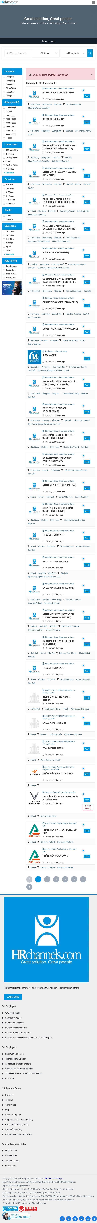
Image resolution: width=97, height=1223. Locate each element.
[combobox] (46, 53)
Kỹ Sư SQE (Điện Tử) (54, 119)
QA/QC (31, 134)
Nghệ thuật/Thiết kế (65, 842)
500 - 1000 (9, 115)
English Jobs (11, 1151)
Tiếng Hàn (8, 96)
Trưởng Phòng (10, 165)
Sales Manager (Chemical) (58, 587)
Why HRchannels (12, 1013)
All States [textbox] (45, 53)
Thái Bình (56, 158)
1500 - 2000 (9, 123)
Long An (55, 394)
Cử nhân (8, 243)
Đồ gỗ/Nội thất (84, 653)
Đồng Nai (57, 104)
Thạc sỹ (8, 250)
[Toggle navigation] (93, 2)
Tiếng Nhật (9, 92)
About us (9, 1100)
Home (44, 41)
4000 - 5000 (9, 134)
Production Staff (53, 535)
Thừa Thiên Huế (57, 264)
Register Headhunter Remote (18, 1032)
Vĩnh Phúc (51, 547)
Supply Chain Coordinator (58, 92)
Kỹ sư (7, 247)
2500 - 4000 (9, 130)
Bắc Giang (42, 211)
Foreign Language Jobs (14, 1144)
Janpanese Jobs (12, 1160)
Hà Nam (41, 497)
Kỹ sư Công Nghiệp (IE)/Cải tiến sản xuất (53, 268)
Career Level (10, 144)
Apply (87, 96)
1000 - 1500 (9, 119)
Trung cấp (8, 235)
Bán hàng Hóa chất (51, 603)
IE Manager (49, 355)
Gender (8, 210)
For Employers (9, 1047)
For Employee (9, 1006)
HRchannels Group (11, 1088)
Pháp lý (66, 709)
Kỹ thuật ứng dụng (53, 630)
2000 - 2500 (9, 127)
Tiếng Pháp (9, 81)
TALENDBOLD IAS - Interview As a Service (24, 1073)
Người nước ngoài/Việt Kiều (39, 241)
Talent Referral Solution (15, 1059)
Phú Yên (51, 653)
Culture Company (13, 1115)
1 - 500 (7, 111)
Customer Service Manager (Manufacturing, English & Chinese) (59, 282)
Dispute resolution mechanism (18, 1134)
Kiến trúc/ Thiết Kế (48, 842)
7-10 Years (9, 200)
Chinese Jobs (11, 1155)
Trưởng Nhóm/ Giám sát (10, 159)
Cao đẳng (8, 239)
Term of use (10, 1105)
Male (7, 216)
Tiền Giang (55, 470)
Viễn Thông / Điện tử (83, 131)
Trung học (8, 231)
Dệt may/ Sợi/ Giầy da (76, 264)
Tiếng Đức (8, 84)
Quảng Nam (44, 264)
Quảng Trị (46, 367)
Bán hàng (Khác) (83, 211)
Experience (10, 179)
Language (9, 71)
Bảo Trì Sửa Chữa (81, 497)
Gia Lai (43, 653)
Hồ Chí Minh (35, 104)
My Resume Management (16, 1027)
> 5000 (7, 138)
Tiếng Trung (9, 88)
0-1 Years (8, 185)
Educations (10, 226)
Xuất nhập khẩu (55, 734)
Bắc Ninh (51, 211)
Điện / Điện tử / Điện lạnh (50, 760)
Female (8, 219)
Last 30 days (9, 278)
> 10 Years (9, 204)
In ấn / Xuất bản (34, 317)
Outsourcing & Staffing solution (19, 1069)
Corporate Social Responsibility (19, 1119)
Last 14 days (9, 274)
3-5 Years (8, 192)
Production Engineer (55, 561)
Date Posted (10, 260)
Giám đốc (8, 169)
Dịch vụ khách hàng (73, 104)
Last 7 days (9, 270)
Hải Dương (45, 131)
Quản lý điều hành (35, 603)
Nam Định (43, 626)
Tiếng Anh (8, 77)
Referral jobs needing (14, 1023)
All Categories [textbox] (72, 53)
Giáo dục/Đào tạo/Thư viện (74, 520)
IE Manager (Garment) (56, 252)
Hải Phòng (35, 131)
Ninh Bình (50, 497)
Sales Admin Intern (54, 722)
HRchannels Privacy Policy (17, 1124)
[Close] (91, 74)
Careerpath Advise (13, 1018)
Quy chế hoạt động (13, 1129)
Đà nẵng (34, 264)
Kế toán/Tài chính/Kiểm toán (76, 470)
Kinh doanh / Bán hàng (60, 161)
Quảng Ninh (56, 131)
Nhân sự (84, 394)
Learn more (13, 997)
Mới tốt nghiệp (10, 150)
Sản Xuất (69, 131)
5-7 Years (8, 196)
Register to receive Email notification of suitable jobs (28, 1037)
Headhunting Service (14, 1054)
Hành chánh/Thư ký (71, 394)
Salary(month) (11, 102)
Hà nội (33, 211)
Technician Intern (53, 748)
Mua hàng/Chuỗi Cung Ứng (38, 108)
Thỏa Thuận (9, 108)
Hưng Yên (54, 340)
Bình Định (34, 653)
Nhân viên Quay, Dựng (55, 855)
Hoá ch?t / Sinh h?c (73, 184)
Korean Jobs (10, 1165)
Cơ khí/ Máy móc (65, 497)
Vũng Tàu (46, 420)
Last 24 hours (10, 266)
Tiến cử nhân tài (88, 807)
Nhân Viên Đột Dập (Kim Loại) (59, 485)
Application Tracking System (18, 1064)
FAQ (7, 1110)
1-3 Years (8, 188)
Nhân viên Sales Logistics (58, 773)
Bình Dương (47, 104)
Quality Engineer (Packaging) (60, 302)
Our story (9, 1095)
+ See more (9, 173)
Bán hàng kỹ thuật (67, 211)
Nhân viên (8, 154)
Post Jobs (9, 1078)
